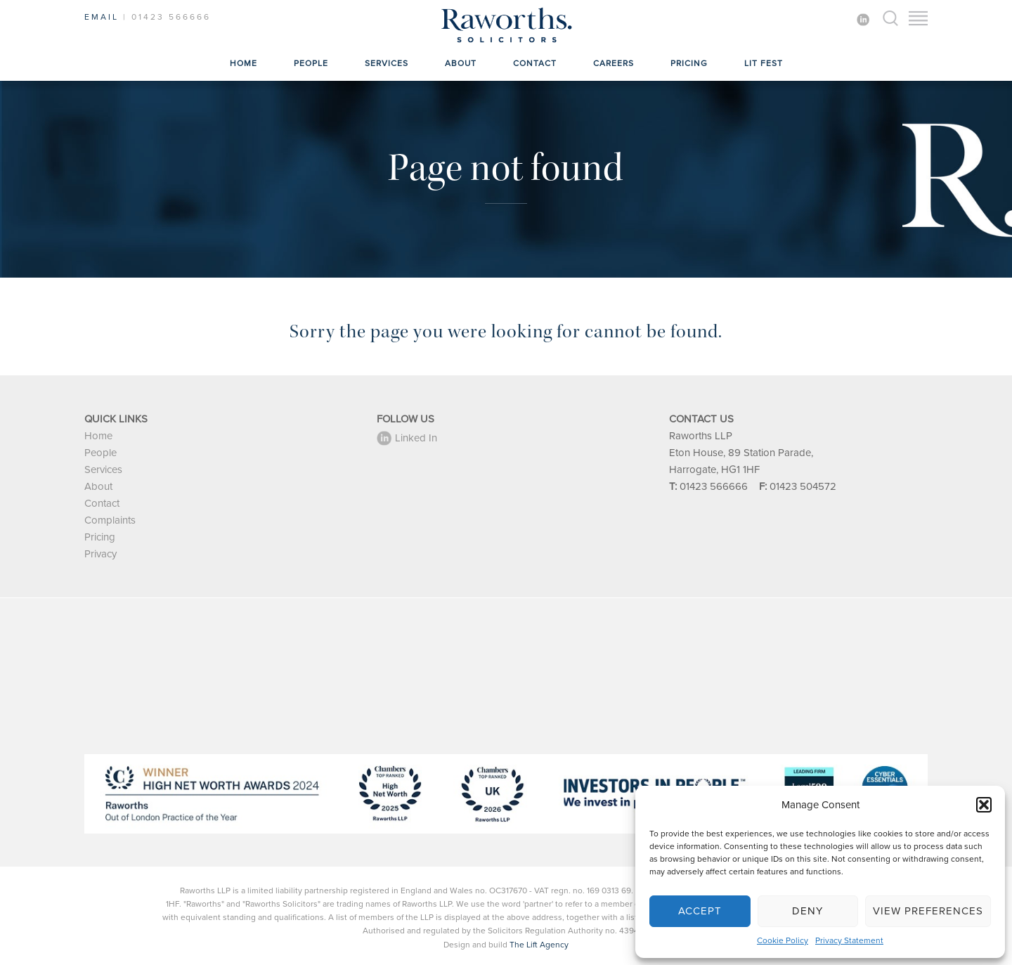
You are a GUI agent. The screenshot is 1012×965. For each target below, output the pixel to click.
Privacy (100, 554)
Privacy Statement (849, 940)
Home (243, 63)
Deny (807, 911)
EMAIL (101, 17)
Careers (613, 63)
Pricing (689, 63)
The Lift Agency (539, 945)
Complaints (110, 520)
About (460, 63)
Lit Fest (763, 63)
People (311, 63)
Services (386, 63)
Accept (700, 911)
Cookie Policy (782, 940)
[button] (984, 805)
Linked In (407, 438)
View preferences (928, 911)
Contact (535, 63)
